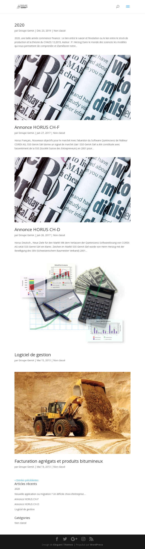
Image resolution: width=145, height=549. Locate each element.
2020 (19, 25)
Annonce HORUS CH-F (36, 127)
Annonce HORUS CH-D (37, 229)
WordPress (96, 544)
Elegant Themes (63, 544)
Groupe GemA (26, 30)
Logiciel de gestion (32, 355)
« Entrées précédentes (26, 480)
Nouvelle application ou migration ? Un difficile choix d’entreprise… (50, 494)
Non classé (60, 30)
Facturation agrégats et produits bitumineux (58, 461)
